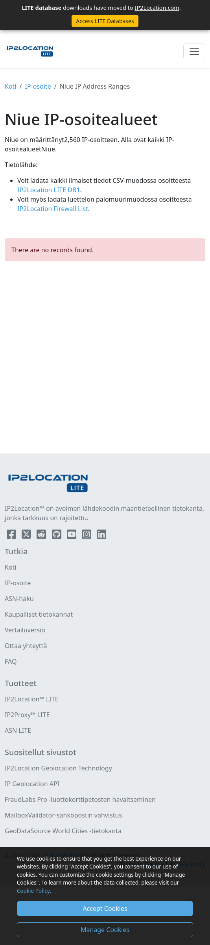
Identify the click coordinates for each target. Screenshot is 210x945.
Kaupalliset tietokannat (39, 614)
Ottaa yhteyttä (26, 645)
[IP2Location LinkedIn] (101, 536)
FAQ (11, 661)
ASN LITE (18, 730)
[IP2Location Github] (57, 536)
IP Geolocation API (32, 783)
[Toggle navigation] (194, 51)
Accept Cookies (105, 908)
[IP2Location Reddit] (42, 536)
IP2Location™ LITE (32, 699)
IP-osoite (38, 86)
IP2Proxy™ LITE (27, 714)
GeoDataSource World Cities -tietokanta (63, 831)
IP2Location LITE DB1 (48, 190)
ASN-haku (19, 598)
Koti (11, 86)
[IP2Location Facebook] (12, 536)
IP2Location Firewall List (52, 208)
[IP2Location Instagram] (87, 536)
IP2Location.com (156, 7)
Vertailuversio (25, 630)
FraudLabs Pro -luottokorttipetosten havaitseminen (80, 799)
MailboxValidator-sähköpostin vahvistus (63, 815)
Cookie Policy (33, 890)
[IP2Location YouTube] (72, 536)
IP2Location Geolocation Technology (58, 768)
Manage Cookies (105, 929)
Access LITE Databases (105, 21)
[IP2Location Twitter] (27, 536)
